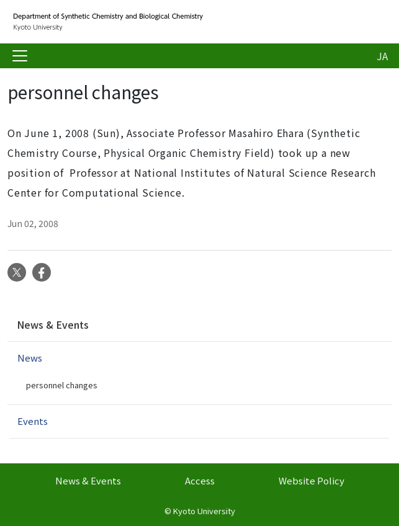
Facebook (41, 272)
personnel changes (61, 385)
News (29, 357)
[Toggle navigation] (19, 55)
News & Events (53, 324)
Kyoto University (204, 511)
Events (32, 420)
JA (382, 56)
